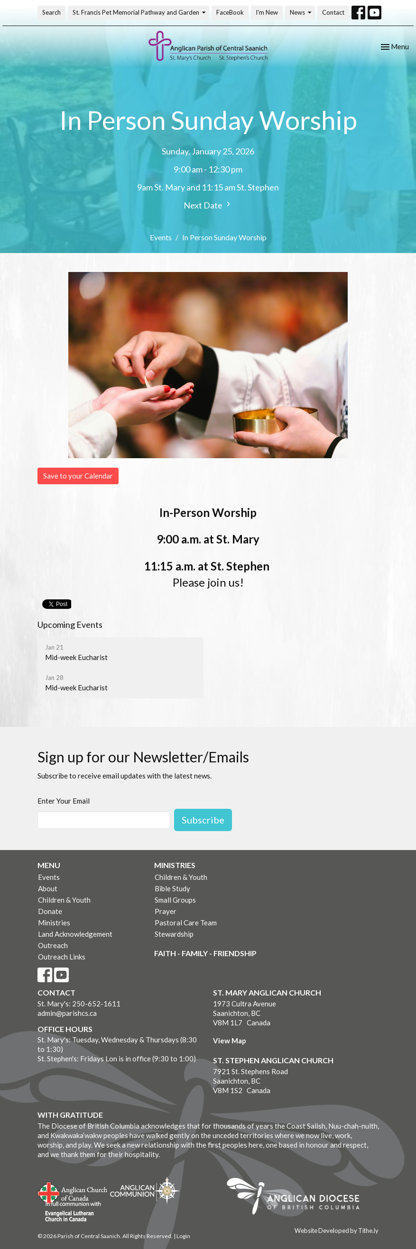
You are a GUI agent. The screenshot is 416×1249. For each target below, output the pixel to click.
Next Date (208, 204)
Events (161, 237)
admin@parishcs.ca (67, 1013)
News (301, 13)
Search (51, 12)
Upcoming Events (69, 624)
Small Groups (175, 900)
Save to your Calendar (78, 475)
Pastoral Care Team (186, 922)
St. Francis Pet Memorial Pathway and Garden (140, 13)
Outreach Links (61, 956)
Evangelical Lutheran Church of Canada (69, 1212)
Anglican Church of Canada (72, 1192)
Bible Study (172, 888)
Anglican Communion (145, 1190)
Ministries (54, 922)
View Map (229, 1040)
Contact (333, 12)
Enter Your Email (63, 800)
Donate (50, 911)
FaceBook (230, 12)
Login (183, 1236)
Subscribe (203, 819)
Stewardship (174, 934)
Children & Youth (64, 900)
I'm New (267, 12)
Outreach (53, 945)
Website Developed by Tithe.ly (337, 1230)
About (47, 888)
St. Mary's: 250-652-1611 (78, 1003)
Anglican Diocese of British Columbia (298, 1198)
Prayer (165, 911)
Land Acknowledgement (75, 934)
